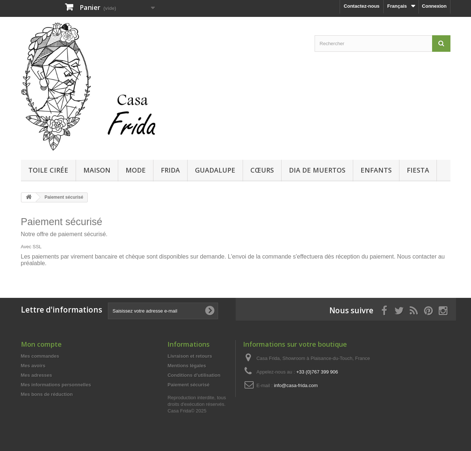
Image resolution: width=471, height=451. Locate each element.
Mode (136, 170)
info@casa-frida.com (296, 385)
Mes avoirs (33, 365)
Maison (96, 170)
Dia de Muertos (317, 170)
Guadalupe (215, 170)
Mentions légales (186, 365)
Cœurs (262, 170)
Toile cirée (48, 170)
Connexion (434, 6)
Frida (170, 170)
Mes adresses (36, 375)
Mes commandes (40, 356)
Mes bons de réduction (47, 394)
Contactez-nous (362, 6)
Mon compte (41, 344)
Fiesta (418, 170)
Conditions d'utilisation (193, 375)
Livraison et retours (189, 356)
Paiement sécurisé (188, 384)
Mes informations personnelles (56, 384)
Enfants (376, 170)
